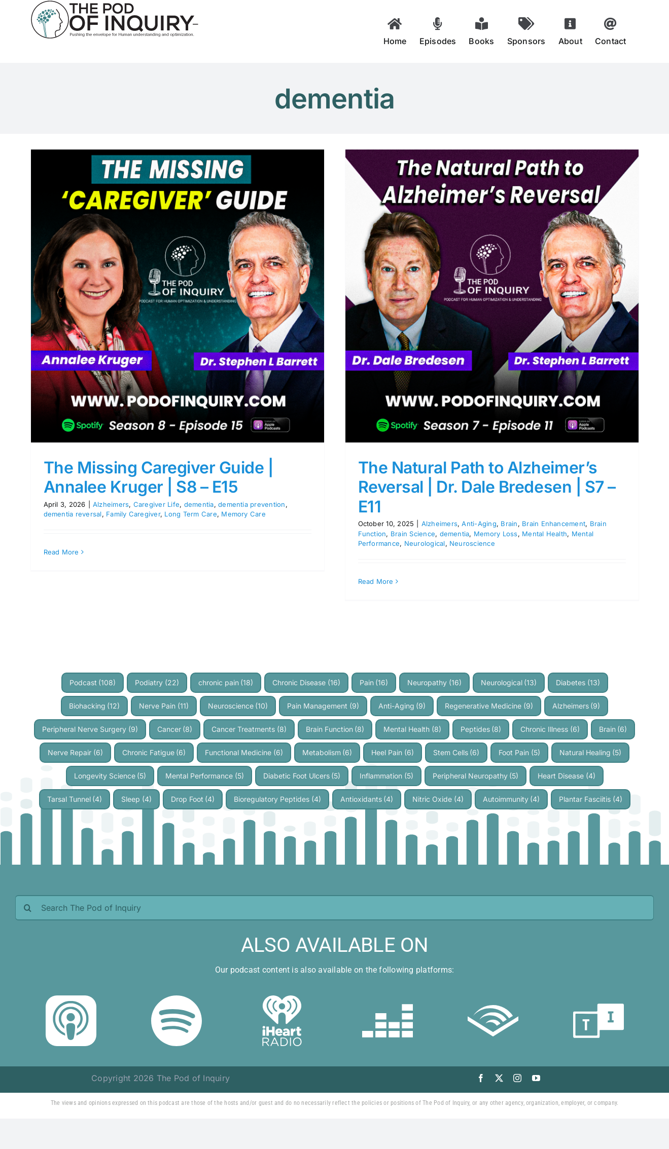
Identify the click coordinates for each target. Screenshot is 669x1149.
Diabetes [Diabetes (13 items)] (578, 682)
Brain (509, 524)
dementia (199, 504)
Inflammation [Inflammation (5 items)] (386, 775)
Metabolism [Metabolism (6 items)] (327, 752)
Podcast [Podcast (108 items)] (92, 682)
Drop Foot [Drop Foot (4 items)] (193, 799)
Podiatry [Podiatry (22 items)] (157, 682)
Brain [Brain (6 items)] (613, 729)
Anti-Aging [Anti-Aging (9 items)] (402, 705)
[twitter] (499, 1078)
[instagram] (517, 1078)
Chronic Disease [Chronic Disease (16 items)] (306, 682)
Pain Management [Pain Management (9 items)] (323, 705)
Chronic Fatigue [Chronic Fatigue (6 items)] (154, 752)
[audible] (493, 999)
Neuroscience (472, 543)
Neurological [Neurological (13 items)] (509, 682)
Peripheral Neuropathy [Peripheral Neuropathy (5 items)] (476, 775)
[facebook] (481, 1078)
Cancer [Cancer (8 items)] (175, 729)
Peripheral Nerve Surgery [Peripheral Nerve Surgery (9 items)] (90, 729)
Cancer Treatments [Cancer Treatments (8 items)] (249, 729)
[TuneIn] (598, 999)
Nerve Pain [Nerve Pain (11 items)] (164, 705)
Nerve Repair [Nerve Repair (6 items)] (75, 752)
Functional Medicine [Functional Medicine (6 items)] (244, 752)
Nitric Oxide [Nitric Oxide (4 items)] (438, 799)
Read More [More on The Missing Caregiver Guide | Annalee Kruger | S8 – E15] (61, 552)
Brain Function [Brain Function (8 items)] (335, 729)
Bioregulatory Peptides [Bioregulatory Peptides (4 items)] (277, 799)
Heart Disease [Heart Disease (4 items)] (566, 775)
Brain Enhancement (553, 524)
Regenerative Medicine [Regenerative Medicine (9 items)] (489, 705)
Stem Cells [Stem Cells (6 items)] (456, 752)
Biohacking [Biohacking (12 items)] (94, 705)
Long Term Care (190, 514)
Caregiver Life (156, 504)
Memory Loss (496, 534)
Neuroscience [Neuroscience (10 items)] (238, 705)
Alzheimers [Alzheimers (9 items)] (576, 705)
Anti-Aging (479, 524)
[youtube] (536, 1078)
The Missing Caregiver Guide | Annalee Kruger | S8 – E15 (158, 477)
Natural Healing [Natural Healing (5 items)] (590, 752)
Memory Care (243, 514)
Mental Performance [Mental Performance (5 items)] (204, 775)
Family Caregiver (133, 514)
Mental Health (544, 534)
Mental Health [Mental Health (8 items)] (412, 729)
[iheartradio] (282, 999)
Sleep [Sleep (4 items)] (136, 799)
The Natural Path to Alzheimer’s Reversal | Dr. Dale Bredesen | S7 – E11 (487, 487)
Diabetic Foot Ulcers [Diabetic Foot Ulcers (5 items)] (302, 775)
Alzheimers (111, 504)
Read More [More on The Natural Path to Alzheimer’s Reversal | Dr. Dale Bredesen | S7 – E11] (376, 581)
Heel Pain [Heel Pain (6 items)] (392, 752)
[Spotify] (176, 999)
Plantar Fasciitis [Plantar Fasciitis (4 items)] (590, 799)
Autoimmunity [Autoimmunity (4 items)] (511, 799)
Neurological (424, 543)
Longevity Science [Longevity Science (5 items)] (110, 775)
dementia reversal (73, 514)
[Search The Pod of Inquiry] (334, 907)
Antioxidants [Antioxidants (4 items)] (367, 799)
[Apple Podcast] (71, 999)
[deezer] (387, 999)
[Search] (28, 907)
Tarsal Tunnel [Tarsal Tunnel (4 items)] (74, 799)
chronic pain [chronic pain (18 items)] (226, 682)
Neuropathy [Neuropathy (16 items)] (434, 682)
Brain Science (413, 534)
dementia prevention (252, 504)
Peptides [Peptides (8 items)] (481, 729)
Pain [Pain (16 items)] (374, 682)
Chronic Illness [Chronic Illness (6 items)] (550, 729)
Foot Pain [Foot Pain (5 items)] (519, 752)
